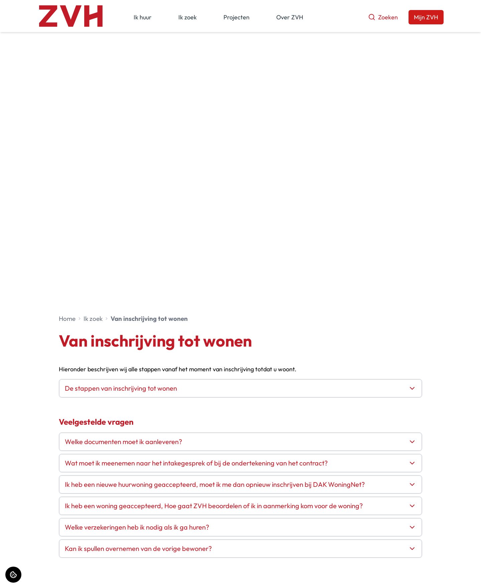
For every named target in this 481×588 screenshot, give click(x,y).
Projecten (236, 17)
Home (67, 319)
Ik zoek (187, 17)
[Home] (70, 16)
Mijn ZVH (426, 17)
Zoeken (383, 17)
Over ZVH (289, 17)
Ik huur (143, 17)
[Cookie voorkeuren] (13, 575)
